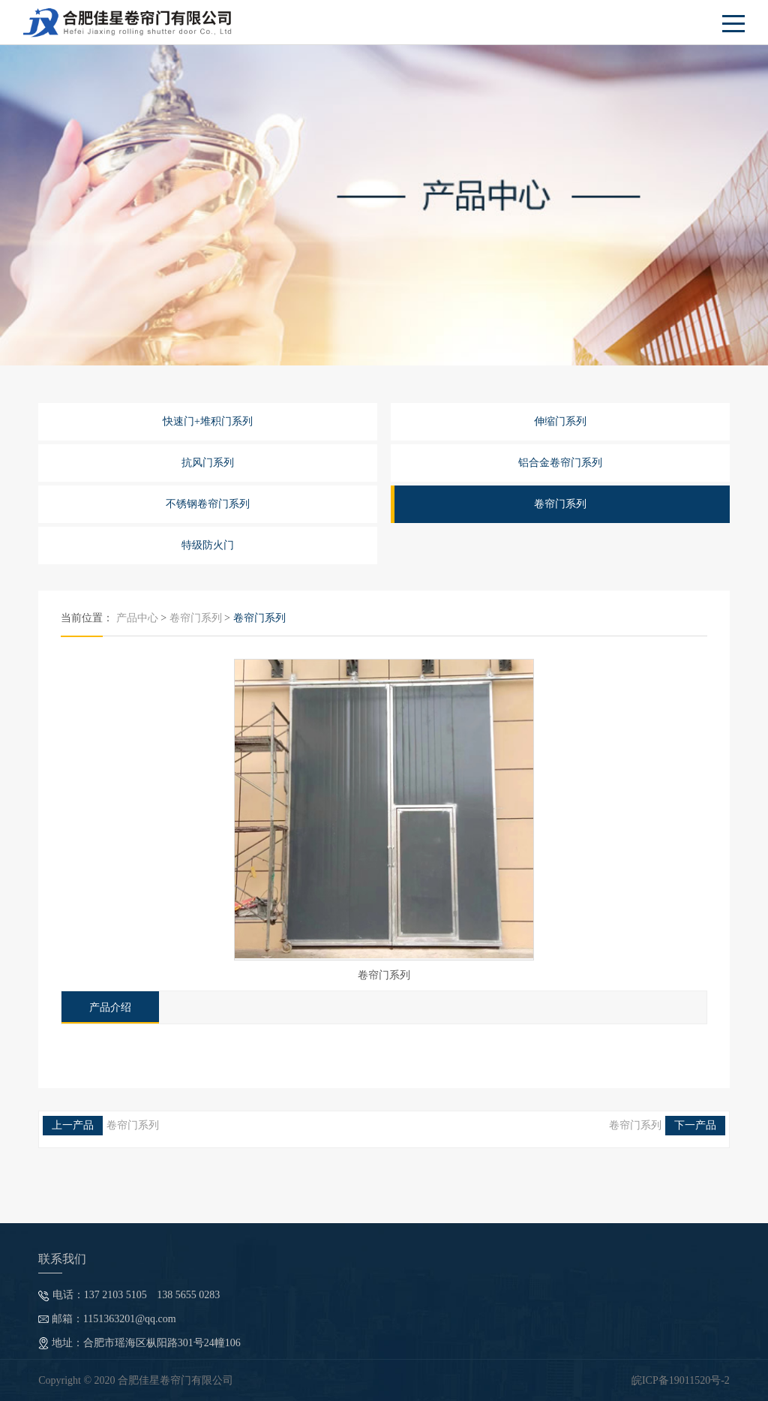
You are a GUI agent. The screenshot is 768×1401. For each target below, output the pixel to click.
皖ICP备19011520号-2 (681, 1380)
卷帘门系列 (560, 504)
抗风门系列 (208, 462)
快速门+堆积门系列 (208, 421)
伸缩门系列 (560, 421)
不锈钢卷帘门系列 (208, 504)
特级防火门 (208, 545)
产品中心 (137, 618)
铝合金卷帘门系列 (560, 462)
